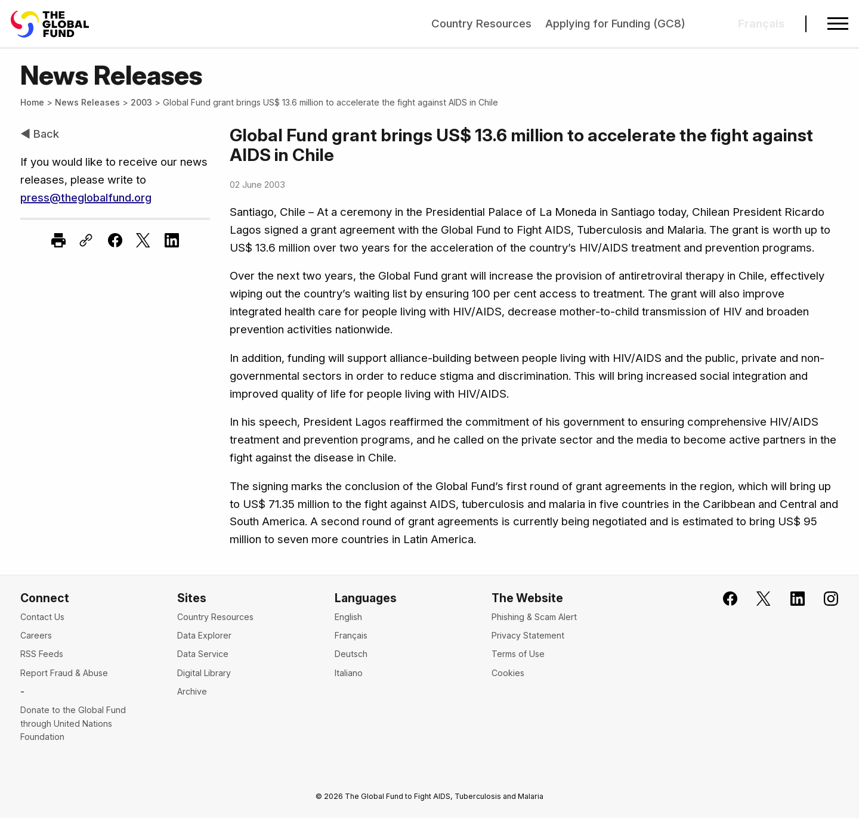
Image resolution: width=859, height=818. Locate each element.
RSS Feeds (41, 654)
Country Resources (481, 23)
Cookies (508, 673)
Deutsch (351, 654)
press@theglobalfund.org (86, 197)
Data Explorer (204, 635)
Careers (36, 635)
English (348, 617)
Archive (192, 691)
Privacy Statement (528, 635)
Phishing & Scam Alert (534, 617)
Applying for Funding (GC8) (615, 23)
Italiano (349, 673)
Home (32, 102)
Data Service (202, 654)
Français (351, 635)
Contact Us (42, 617)
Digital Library (204, 673)
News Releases (87, 102)
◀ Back (39, 134)
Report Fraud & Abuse (64, 673)
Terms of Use (518, 654)
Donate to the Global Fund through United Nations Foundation (73, 723)
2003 (141, 102)
